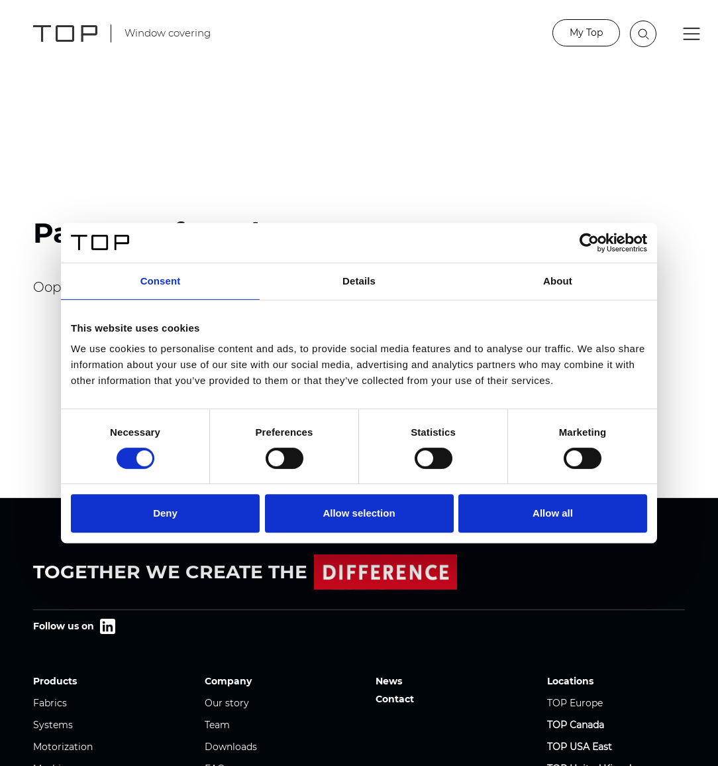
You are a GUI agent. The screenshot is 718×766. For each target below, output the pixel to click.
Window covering (168, 33)
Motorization (63, 747)
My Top (586, 32)
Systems (53, 725)
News (389, 681)
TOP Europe (575, 703)
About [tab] (557, 281)
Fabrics (50, 703)
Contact (395, 699)
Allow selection (359, 513)
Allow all (553, 513)
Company (228, 681)
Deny (165, 513)
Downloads (231, 747)
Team (217, 725)
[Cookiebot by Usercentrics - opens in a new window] (589, 243)
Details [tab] (359, 281)
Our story (227, 703)
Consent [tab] (160, 281)
